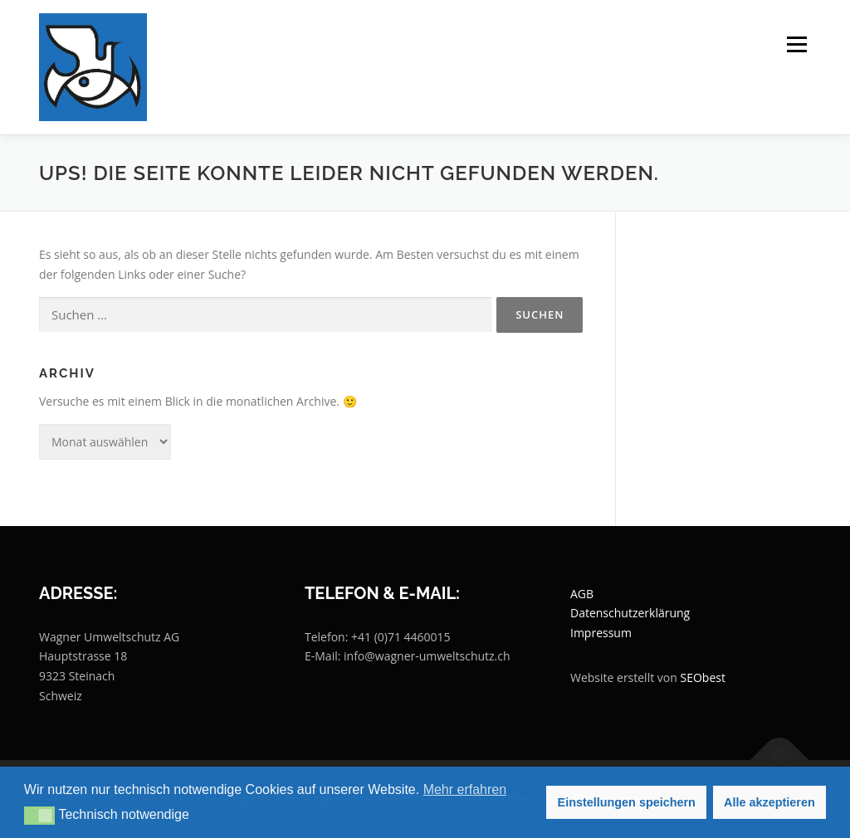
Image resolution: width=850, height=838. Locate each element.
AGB (582, 594)
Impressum (601, 633)
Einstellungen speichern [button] (627, 802)
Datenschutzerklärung (630, 613)
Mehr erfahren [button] (465, 789)
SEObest (702, 677)
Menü (796, 44)
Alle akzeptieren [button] (769, 802)
